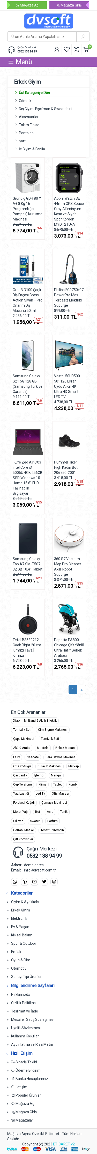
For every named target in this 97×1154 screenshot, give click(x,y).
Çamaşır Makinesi (54, 802)
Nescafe (33, 757)
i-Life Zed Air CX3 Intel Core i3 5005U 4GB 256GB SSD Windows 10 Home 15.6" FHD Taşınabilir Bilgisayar (27, 477)
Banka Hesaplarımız (29, 1079)
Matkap (73, 766)
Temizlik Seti (22, 730)
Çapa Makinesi (23, 739)
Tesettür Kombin (52, 830)
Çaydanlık (20, 775)
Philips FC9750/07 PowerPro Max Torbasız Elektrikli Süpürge (69, 297)
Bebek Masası (65, 748)
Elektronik (19, 918)
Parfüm (52, 821)
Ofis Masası (60, 793)
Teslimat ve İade (24, 1011)
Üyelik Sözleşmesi (26, 1028)
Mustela (43, 748)
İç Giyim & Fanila (32, 149)
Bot (37, 812)
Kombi (73, 784)
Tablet (57, 784)
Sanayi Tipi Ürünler (26, 977)
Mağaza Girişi (69, 5)
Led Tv (40, 793)
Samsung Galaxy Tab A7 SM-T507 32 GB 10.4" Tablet (27, 564)
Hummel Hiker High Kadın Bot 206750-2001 (66, 467)
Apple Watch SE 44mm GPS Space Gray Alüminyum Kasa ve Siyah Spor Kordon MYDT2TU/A (69, 211)
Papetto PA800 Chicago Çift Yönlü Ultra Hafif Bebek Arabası (69, 647)
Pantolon (26, 133)
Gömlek (25, 101)
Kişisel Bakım (21, 935)
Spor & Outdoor (23, 943)
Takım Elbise (29, 125)
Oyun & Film (20, 960)
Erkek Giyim (20, 910)
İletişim (19, 1087)
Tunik (64, 812)
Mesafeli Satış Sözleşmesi (32, 1019)
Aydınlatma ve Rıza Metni (32, 1044)
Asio (50, 812)
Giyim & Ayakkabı (25, 902)
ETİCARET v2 (64, 1144)
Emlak (16, 952)
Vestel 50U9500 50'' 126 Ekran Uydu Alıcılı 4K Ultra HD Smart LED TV (67, 386)
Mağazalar (22, 1120)
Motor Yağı (20, 812)
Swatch (35, 821)
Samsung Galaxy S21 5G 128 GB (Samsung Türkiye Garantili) (27, 384)
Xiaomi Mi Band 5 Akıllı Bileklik (35, 720)
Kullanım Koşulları (25, 1036)
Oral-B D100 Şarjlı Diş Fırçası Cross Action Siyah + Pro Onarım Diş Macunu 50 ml (27, 300)
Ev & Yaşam (21, 927)
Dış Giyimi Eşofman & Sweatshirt (45, 109)
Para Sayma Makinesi (61, 757)
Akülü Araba (21, 748)
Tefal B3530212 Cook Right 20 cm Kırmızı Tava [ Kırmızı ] (27, 647)
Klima (43, 784)
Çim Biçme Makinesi (53, 730)
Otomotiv (18, 968)
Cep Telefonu (22, 784)
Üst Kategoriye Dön (32, 93)
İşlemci (39, 775)
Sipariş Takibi (24, 1062)
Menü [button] (20, 62)
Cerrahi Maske (23, 830)
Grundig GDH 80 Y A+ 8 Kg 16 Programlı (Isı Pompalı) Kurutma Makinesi (27, 208)
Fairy (16, 757)
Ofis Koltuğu (22, 766)
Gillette (18, 821)
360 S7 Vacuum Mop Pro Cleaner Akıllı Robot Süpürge (67, 566)
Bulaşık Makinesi (50, 766)
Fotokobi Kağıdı (24, 802)
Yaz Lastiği (21, 793)
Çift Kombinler (23, 839)
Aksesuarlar (29, 117)
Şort (22, 141)
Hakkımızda (20, 994)
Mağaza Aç (27, 5)
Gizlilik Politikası (23, 1003)
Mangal (56, 775)
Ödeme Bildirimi (26, 1070)
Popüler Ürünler (26, 1095)
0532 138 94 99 (27, 51)
